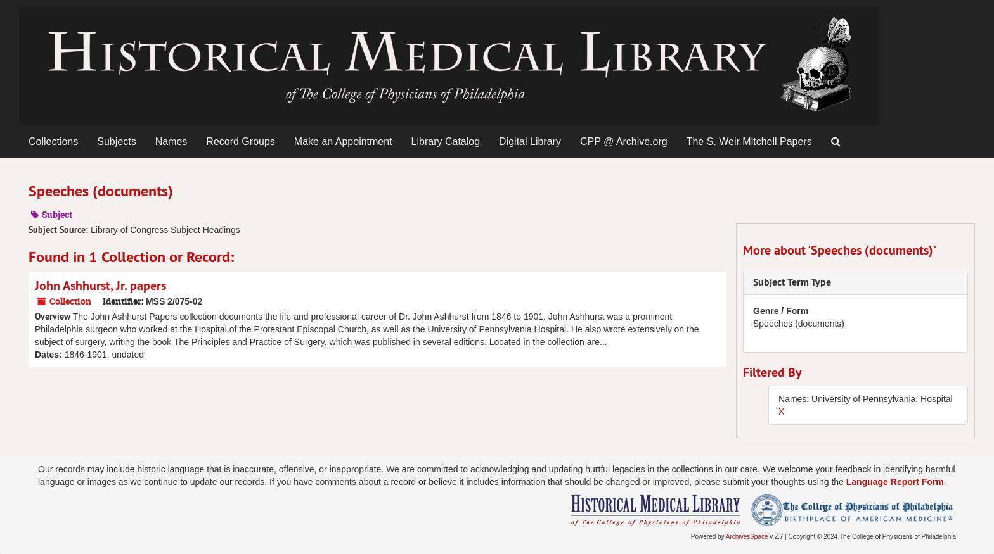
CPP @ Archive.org (624, 141)
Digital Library (530, 141)
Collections (53, 141)
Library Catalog (446, 141)
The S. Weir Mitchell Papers (749, 141)
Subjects (116, 141)
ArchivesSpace (747, 536)
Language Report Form (895, 482)
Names (171, 141)
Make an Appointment (343, 141)
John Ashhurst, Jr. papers (100, 285)
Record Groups (240, 141)
